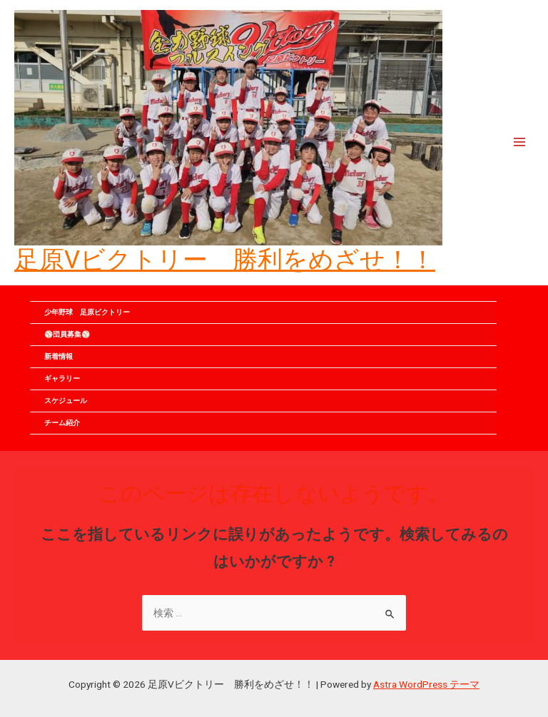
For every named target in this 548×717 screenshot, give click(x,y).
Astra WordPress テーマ (426, 684)
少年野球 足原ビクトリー (87, 312)
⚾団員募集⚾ (74, 334)
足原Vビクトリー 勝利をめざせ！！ (224, 259)
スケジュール (65, 401)
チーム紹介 (62, 423)
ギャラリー (62, 378)
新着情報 (58, 356)
